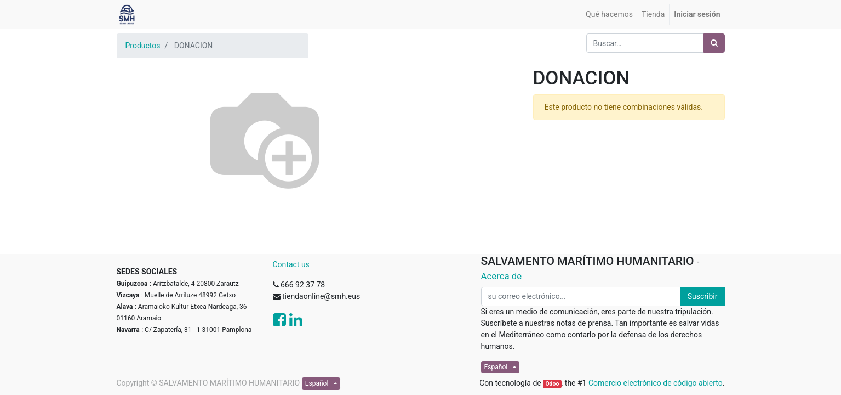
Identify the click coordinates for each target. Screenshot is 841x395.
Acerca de (501, 275)
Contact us (291, 264)
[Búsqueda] (714, 43)
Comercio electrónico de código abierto (655, 383)
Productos (143, 45)
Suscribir (703, 296)
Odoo (552, 383)
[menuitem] (609, 14)
